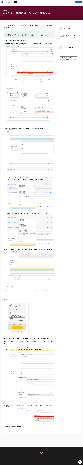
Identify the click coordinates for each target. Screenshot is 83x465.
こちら (25, 34)
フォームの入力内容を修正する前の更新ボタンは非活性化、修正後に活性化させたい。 (68, 56)
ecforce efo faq (3, 4)
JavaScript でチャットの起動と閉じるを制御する (69, 54)
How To (7, 4)
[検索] (47, 2)
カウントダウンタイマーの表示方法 (67, 33)
